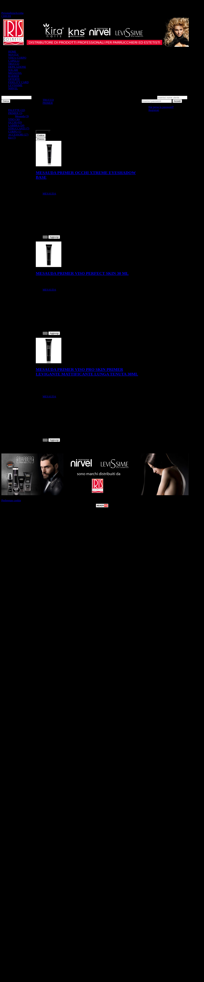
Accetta (19, 13)
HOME (12, 51)
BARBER (13, 76)
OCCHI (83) (15, 122)
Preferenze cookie (11, 500)
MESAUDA (15, 73)
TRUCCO (13, 63)
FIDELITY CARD (18, 82)
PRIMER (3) (15, 113)
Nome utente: (149, 97)
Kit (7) (12, 137)
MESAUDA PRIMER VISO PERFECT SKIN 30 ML (82, 273)
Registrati (153, 110)
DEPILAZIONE (17, 66)
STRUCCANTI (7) (18, 128)
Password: (193, 97)
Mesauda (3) (22, 116)
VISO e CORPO (17, 57)
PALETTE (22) (16, 110)
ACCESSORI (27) (18, 134)
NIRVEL (13, 88)
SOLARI (13, 70)
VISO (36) (14, 119)
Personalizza (8, 13)
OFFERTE (14, 79)
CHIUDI (6, 16)
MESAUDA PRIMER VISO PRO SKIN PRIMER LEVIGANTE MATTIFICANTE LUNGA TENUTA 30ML (87, 371)
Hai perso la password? (161, 107)
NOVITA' (13, 54)
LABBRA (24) (16, 125)
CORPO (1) (14, 131)
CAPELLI (13, 60)
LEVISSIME (15, 85)
